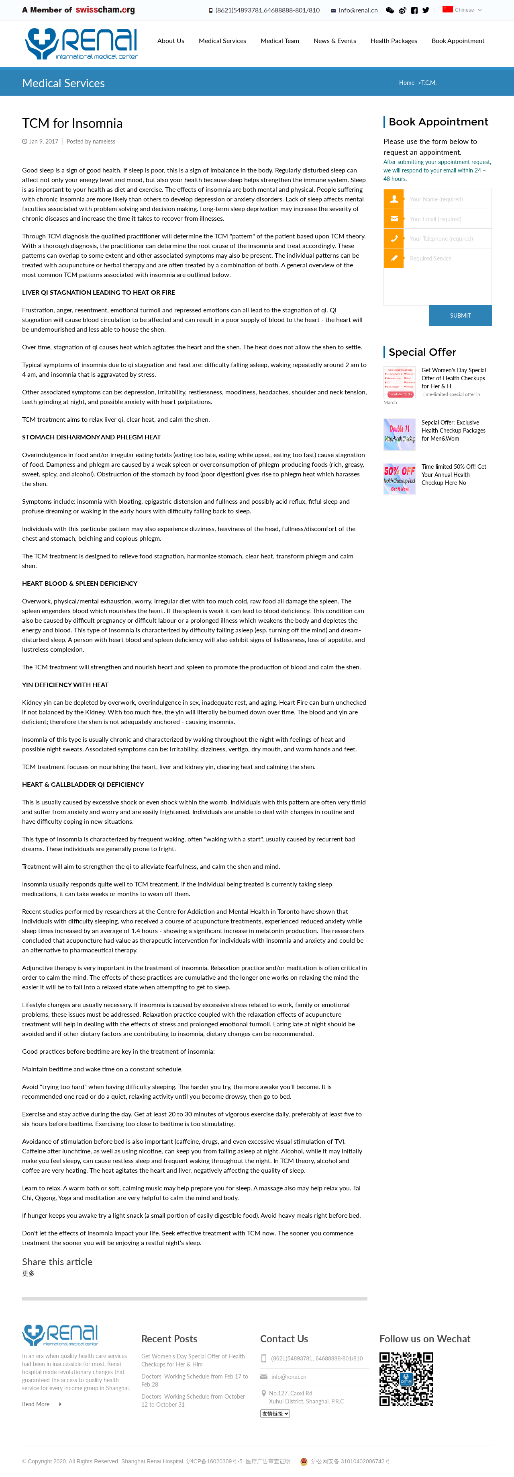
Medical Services (222, 40)
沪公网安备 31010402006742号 (345, 1461)
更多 (28, 1273)
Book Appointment (458, 40)
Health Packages (394, 40)
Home (407, 82)
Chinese (458, 10)
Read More (41, 1404)
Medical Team (280, 40)
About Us (170, 40)
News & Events (335, 40)
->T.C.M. (426, 82)
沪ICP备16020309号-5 (214, 1461)
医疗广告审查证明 (268, 1461)
